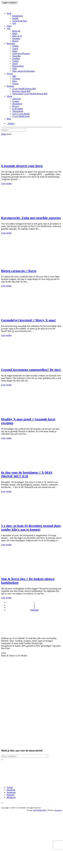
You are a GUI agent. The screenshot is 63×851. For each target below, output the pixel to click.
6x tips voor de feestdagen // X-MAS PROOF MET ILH (26, 474)
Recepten (11, 43)
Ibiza (14, 81)
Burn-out (16, 31)
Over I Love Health (21, 114)
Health (15, 18)
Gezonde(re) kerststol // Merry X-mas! (28, 320)
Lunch (15, 48)
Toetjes (15, 61)
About (9, 96)
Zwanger (16, 38)
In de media (17, 109)
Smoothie (16, 56)
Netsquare (58, 810)
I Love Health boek (21, 116)
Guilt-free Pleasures (21, 53)
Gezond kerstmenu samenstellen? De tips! (31, 369)
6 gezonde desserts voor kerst (22, 166)
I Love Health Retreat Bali (24, 88)
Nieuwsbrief (17, 111)
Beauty (15, 41)
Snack (15, 63)
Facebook (11, 790)
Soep (14, 68)
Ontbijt (15, 46)
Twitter (10, 787)
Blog (9, 119)
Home (4, 134)
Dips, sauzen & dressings (23, 71)
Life (8, 28)
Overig (15, 83)
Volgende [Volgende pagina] (34, 610)
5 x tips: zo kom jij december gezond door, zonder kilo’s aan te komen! (31, 527)
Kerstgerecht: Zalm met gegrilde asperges (31, 218)
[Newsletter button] (2, 759)
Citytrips (16, 78)
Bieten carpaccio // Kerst (18, 271)
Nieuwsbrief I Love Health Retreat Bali (30, 93)
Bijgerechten (18, 66)
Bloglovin (11, 797)
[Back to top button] (2, 802)
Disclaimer (17, 103)
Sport (9, 26)
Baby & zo (17, 36)
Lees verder (6, 183)
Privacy (15, 106)
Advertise (16, 98)
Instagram (11, 792)
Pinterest (10, 795)
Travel (9, 73)
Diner (14, 51)
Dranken (16, 58)
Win (14, 23)
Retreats (10, 86)
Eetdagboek (17, 16)
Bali (14, 76)
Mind (14, 33)
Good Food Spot (19, 21)
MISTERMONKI (39, 810)
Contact (15, 101)
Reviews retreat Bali (21, 91)
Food (9, 13)
